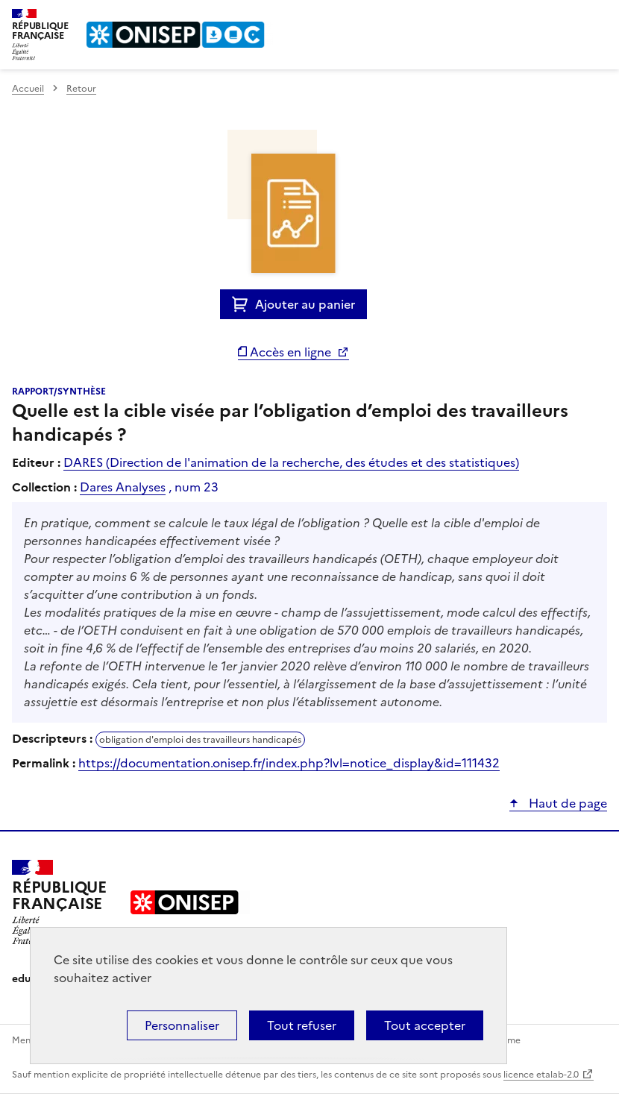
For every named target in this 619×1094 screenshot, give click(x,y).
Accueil (28, 88)
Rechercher (568, 18)
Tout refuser (301, 1025)
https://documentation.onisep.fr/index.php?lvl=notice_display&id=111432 (289, 763)
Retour (81, 88)
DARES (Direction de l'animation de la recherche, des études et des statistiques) (291, 462)
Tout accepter (424, 1025)
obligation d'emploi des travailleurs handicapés (200, 739)
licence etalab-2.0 (541, 1074)
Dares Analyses (123, 487)
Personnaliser (182, 1025)
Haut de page (566, 803)
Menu (598, 18)
